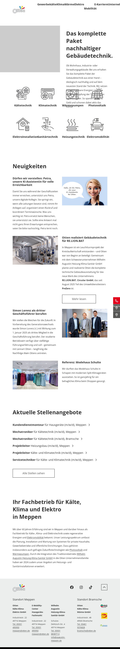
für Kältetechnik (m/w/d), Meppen (46, 432)
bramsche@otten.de (86, 630)
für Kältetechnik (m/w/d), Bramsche (48, 439)
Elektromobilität (35, 537)
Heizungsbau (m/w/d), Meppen (43, 446)
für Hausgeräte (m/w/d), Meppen (51, 425)
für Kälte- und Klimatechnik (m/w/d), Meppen (55, 460)
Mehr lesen (79, 299)
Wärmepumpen (21, 554)
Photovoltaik (76, 549)
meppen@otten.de (21, 630)
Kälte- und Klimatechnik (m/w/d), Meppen (50, 453)
